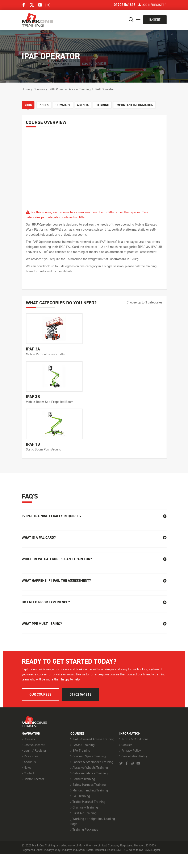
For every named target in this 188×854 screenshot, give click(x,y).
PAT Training (81, 796)
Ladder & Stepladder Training (92, 761)
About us (30, 761)
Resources (31, 756)
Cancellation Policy (134, 756)
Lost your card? (34, 744)
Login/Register (152, 5)
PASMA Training (83, 744)
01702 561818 (124, 4)
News (27, 767)
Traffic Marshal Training (88, 801)
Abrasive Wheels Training (90, 767)
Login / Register (35, 750)
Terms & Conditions (134, 739)
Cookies (126, 744)
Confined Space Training (89, 756)
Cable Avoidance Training (90, 773)
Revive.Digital (152, 850)
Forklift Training (83, 778)
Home (26, 89)
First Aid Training (84, 813)
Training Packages (85, 829)
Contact (29, 773)
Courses (39, 89)
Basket (154, 19)
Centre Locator (34, 778)
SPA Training (81, 750)
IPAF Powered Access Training (70, 89)
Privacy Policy (131, 750)
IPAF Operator (104, 89)
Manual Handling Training (90, 790)
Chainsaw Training (85, 807)
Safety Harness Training (89, 784)
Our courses (40, 694)
